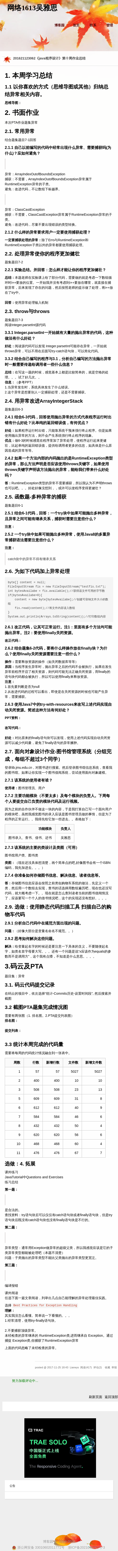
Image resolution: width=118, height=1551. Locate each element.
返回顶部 (111, 1397)
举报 (114, 1367)
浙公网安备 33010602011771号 (38, 1547)
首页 (76, 25)
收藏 (107, 1367)
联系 (93, 25)
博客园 (59, 25)
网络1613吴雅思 (32, 8)
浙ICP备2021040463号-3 (86, 1547)
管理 (109, 25)
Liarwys (74, 1367)
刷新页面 (95, 1397)
